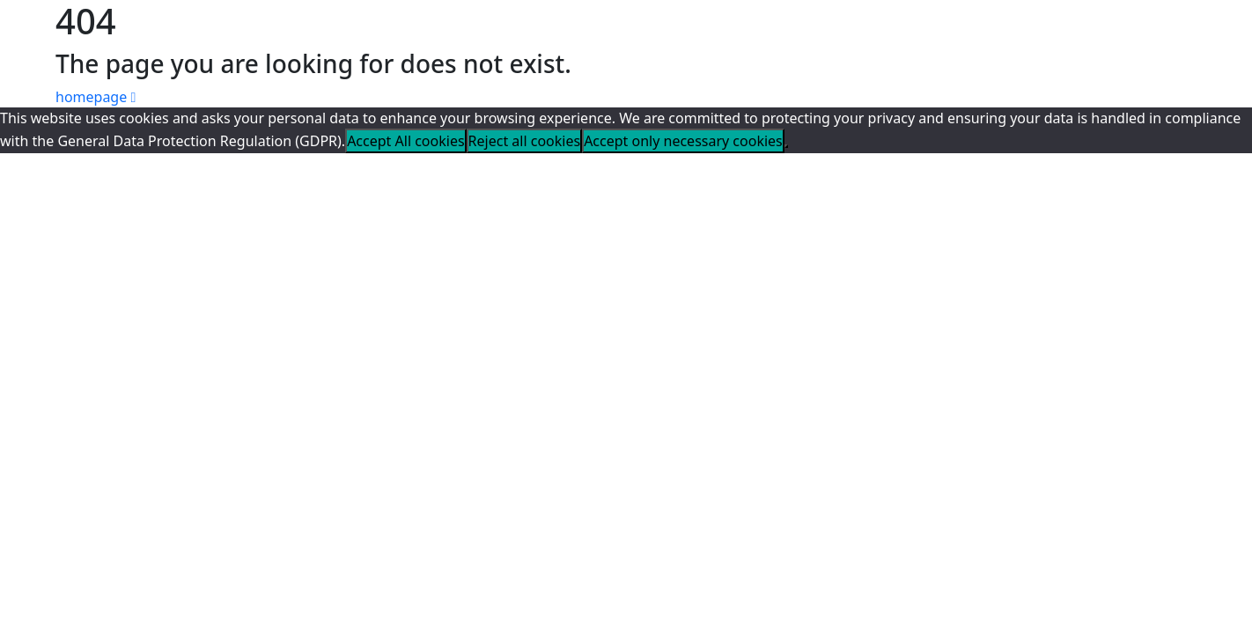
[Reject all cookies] (786, 146)
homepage (95, 97)
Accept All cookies (405, 141)
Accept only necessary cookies (683, 141)
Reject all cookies (524, 141)
